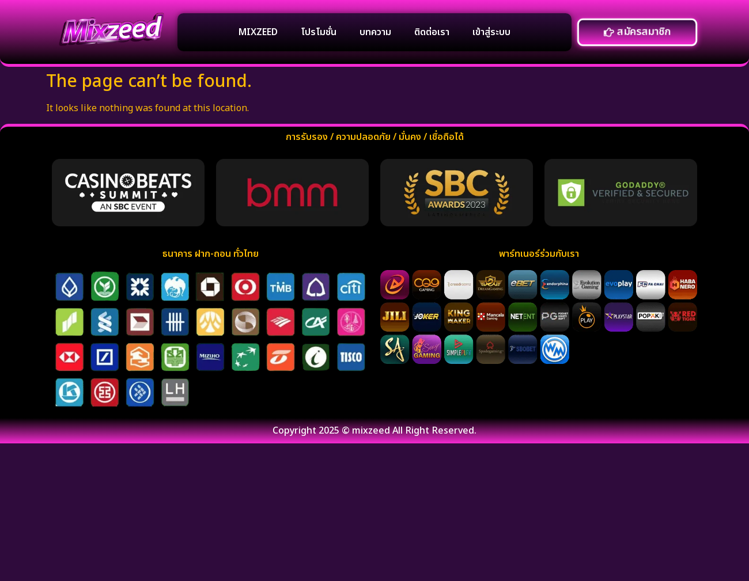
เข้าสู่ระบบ (491, 32)
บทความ (375, 32)
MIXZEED (258, 32)
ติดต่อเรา (431, 32)
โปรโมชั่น (318, 32)
